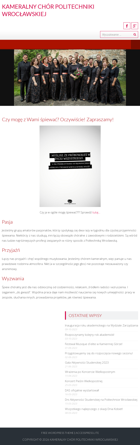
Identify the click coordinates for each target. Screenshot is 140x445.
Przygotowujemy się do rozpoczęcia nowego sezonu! (99, 353)
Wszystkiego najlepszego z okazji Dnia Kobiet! (94, 409)
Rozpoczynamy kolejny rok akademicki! (89, 334)
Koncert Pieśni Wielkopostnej (83, 381)
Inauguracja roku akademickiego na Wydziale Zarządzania (101, 325)
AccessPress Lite (87, 432)
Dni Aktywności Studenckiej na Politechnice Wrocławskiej (101, 399)
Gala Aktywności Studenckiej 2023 (87, 362)
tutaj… (96, 212)
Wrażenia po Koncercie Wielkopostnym (90, 372)
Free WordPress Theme (57, 432)
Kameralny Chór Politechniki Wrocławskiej (84, 439)
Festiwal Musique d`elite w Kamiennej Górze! (93, 344)
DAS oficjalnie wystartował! (82, 390)
